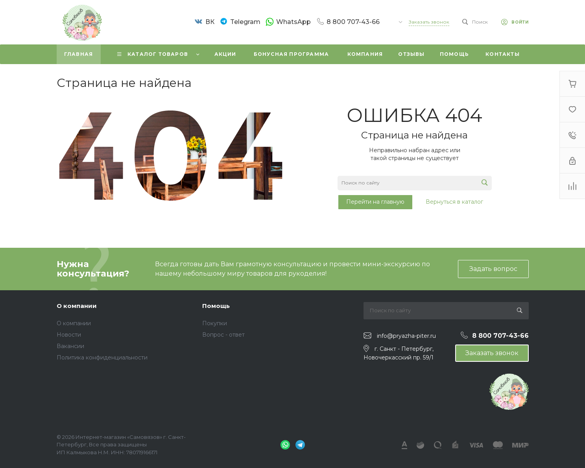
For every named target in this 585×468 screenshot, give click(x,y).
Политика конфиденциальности (102, 357)
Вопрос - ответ (223, 334)
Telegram (245, 21)
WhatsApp (293, 21)
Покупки (214, 323)
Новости (69, 334)
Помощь (216, 306)
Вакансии (70, 346)
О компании (77, 306)
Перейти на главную (375, 201)
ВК (209, 21)
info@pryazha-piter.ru (406, 335)
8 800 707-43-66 (353, 21)
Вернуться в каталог (454, 201)
